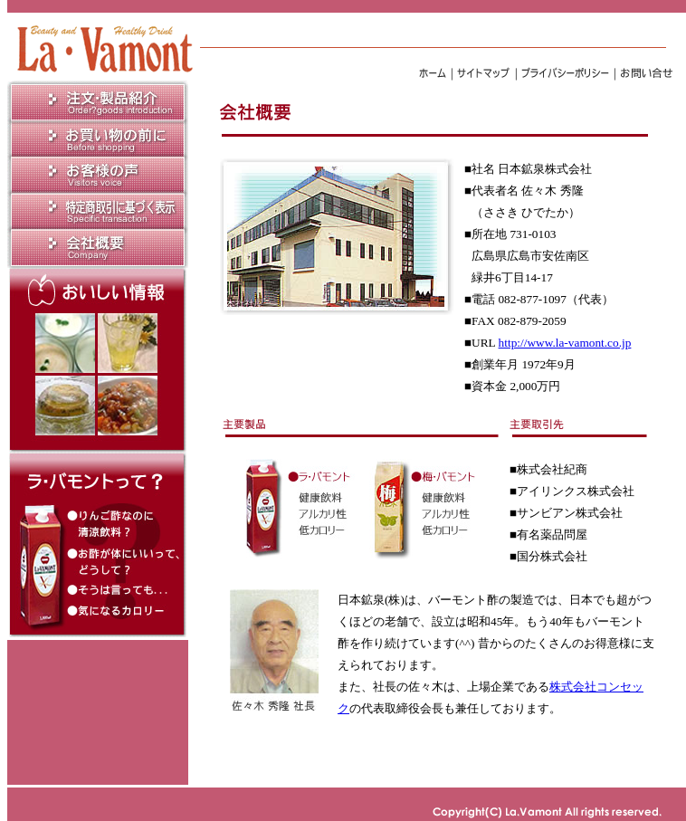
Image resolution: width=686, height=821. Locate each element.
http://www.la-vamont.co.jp (565, 342)
